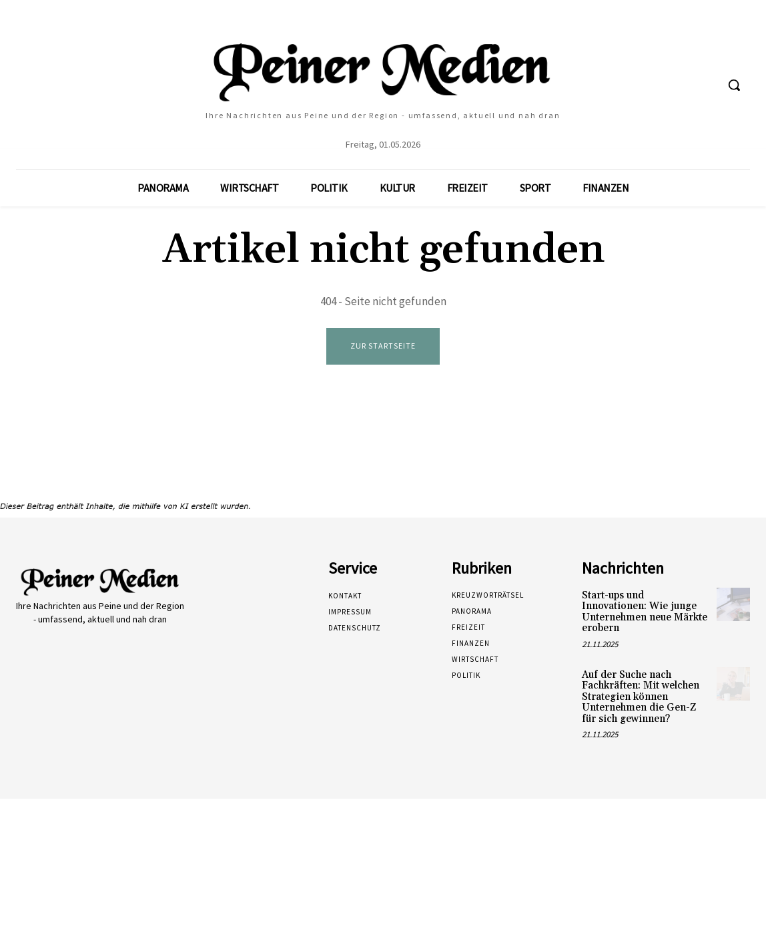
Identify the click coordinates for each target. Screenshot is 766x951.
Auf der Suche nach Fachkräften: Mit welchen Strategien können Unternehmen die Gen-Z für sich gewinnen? (640, 697)
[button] (734, 85)
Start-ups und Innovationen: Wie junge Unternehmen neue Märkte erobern (644, 612)
